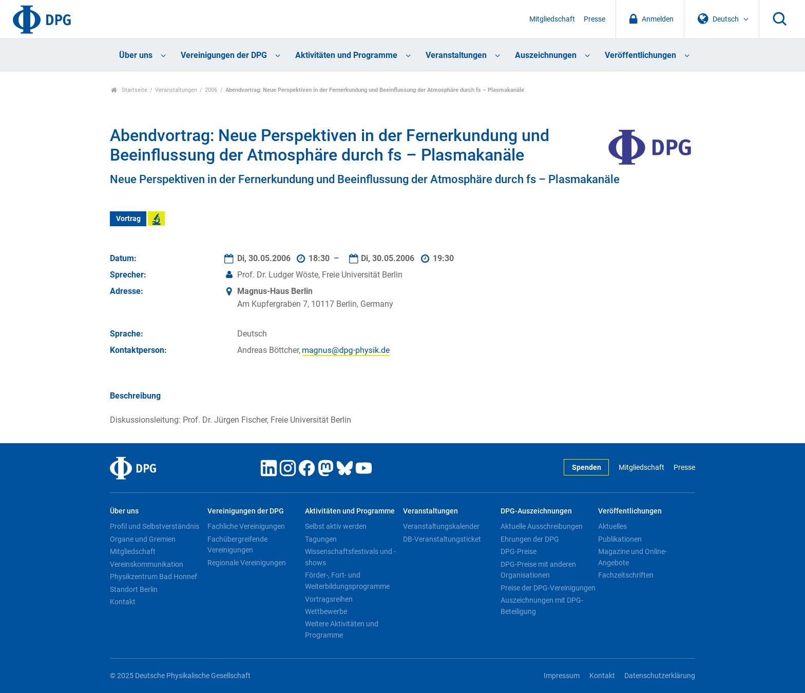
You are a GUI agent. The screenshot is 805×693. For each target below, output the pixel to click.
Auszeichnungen (546, 55)
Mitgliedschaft (552, 19)
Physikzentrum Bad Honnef (153, 576)
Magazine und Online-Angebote (632, 557)
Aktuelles (612, 526)
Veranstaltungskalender (441, 526)
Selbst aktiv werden (336, 526)
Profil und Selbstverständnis (154, 526)
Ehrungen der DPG (530, 539)
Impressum (562, 675)
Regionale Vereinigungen (246, 563)
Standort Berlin (134, 589)
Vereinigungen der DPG (224, 55)
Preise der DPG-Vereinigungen (548, 588)
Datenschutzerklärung (659, 675)
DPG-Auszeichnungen (536, 511)
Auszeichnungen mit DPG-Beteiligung (542, 606)
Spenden (586, 467)
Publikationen (620, 539)
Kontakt (123, 602)
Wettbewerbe (326, 611)
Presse (594, 19)
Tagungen (321, 539)
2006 (211, 90)
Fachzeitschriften (626, 575)
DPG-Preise (518, 551)
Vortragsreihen (329, 599)
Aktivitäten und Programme (346, 55)
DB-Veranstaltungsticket (442, 539)
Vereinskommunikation (146, 564)
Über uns (135, 55)
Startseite (129, 90)
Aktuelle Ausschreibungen (542, 526)
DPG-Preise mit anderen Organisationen (538, 570)
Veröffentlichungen (640, 55)
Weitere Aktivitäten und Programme (341, 629)
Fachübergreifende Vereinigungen (237, 545)
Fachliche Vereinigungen (246, 526)
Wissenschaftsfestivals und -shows (350, 557)
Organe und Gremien (143, 539)
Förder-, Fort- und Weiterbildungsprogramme (347, 580)
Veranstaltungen (456, 55)
